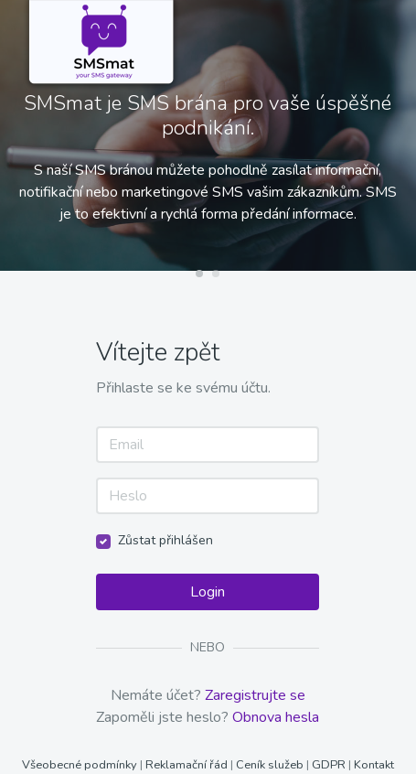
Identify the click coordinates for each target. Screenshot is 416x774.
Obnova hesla (275, 717)
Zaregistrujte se (255, 695)
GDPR (329, 765)
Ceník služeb (271, 765)
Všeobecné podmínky (81, 765)
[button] (199, 273)
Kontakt (374, 765)
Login (207, 592)
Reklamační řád (186, 765)
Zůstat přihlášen (165, 540)
